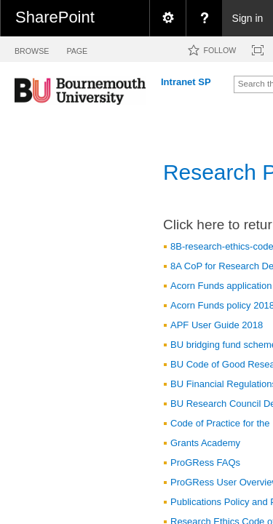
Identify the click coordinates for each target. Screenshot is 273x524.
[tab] (32, 48)
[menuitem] (167, 18)
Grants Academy (205, 442)
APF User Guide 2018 (216, 324)
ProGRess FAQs (205, 462)
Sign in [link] (248, 18)
